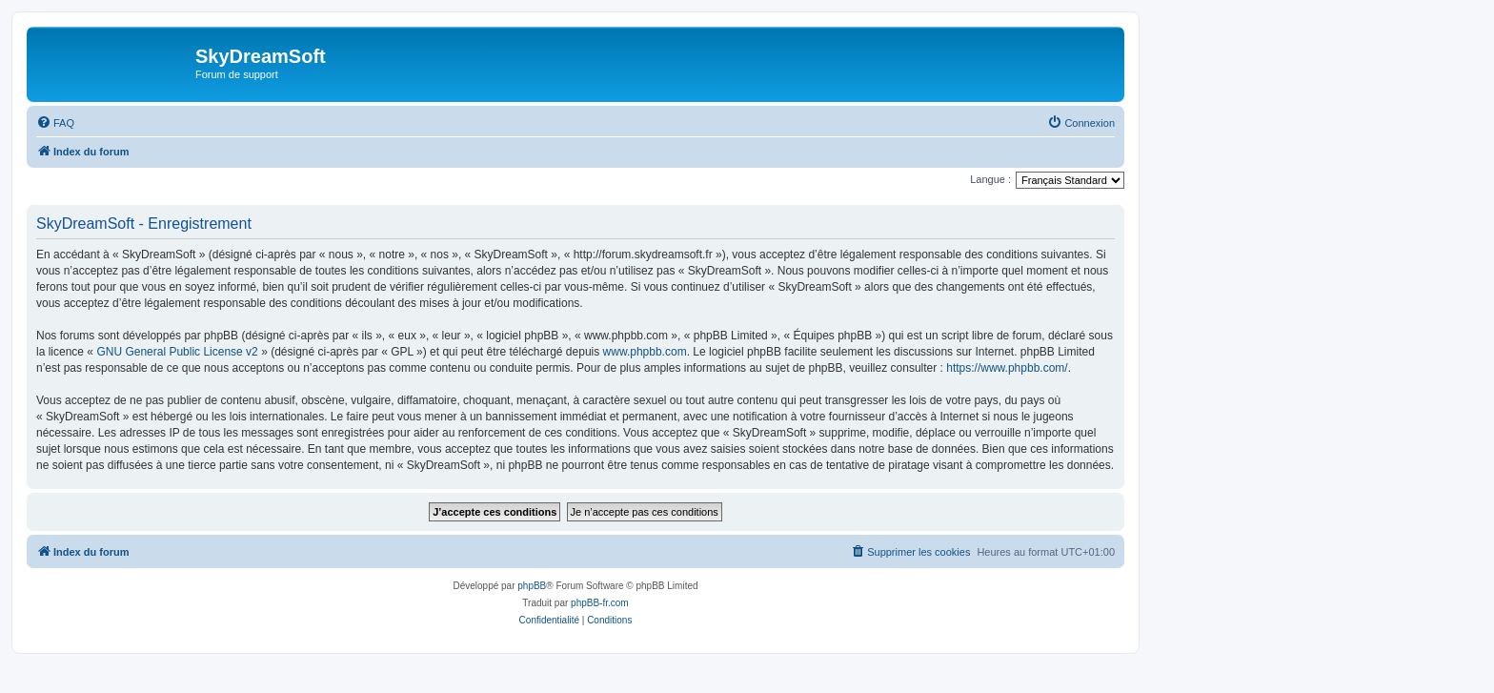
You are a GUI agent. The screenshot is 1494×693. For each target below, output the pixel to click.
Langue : (990, 179)
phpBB (531, 586)
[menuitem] (55, 123)
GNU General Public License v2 (176, 351)
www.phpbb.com (645, 351)
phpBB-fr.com (600, 603)
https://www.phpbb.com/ (1006, 368)
